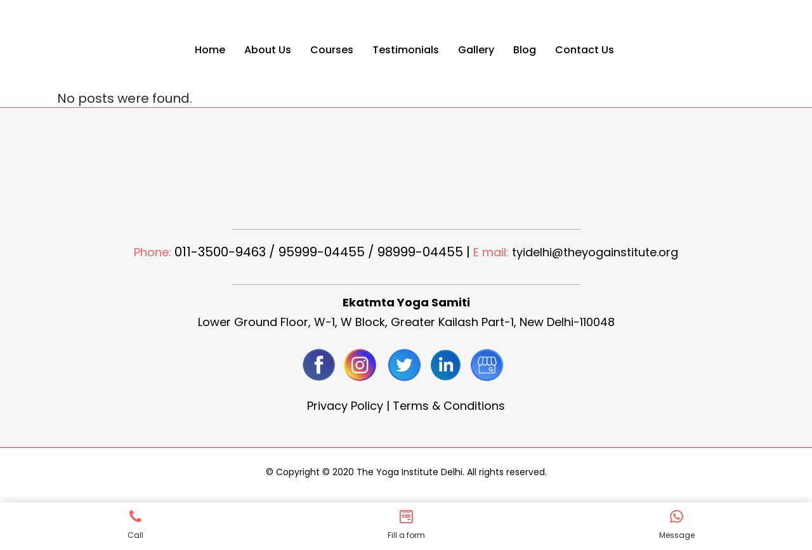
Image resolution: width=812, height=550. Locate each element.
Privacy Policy (345, 406)
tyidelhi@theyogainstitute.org (595, 252)
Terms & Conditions (449, 406)
